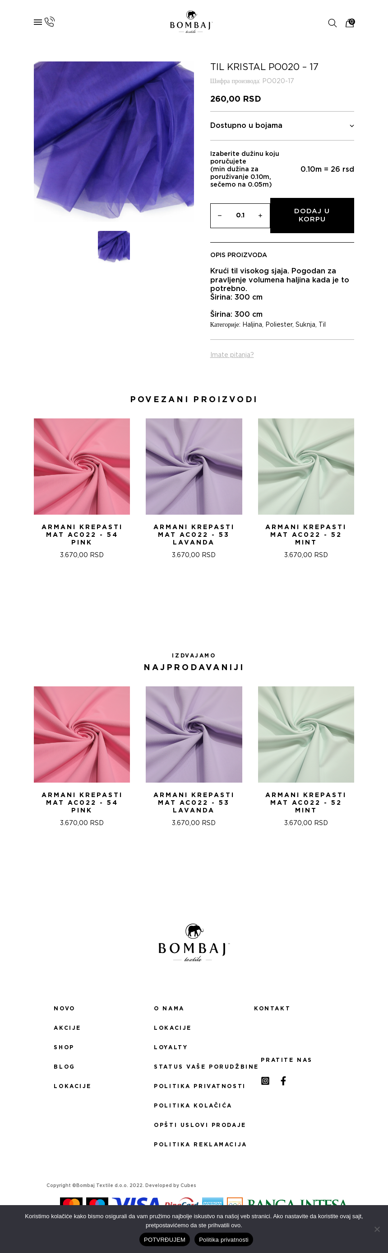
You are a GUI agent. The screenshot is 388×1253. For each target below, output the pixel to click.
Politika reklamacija (194, 1144)
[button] (183, 599)
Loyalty (171, 1047)
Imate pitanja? (232, 355)
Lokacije (73, 1086)
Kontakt (272, 1008)
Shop (64, 1047)
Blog (64, 1067)
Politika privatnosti (194, 1086)
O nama (169, 1008)
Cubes (188, 1185)
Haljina (252, 325)
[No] (376, 1229)
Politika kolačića (193, 1105)
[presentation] (10, 491)
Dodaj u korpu (312, 215)
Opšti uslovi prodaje (194, 1125)
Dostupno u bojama (282, 126)
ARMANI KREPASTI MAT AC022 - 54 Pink (82, 535)
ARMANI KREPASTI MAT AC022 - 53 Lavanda (194, 535)
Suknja (305, 325)
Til (322, 325)
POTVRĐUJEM (164, 1239)
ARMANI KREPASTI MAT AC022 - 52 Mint (305, 535)
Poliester (278, 325)
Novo (64, 1008)
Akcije (67, 1028)
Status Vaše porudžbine (194, 1067)
